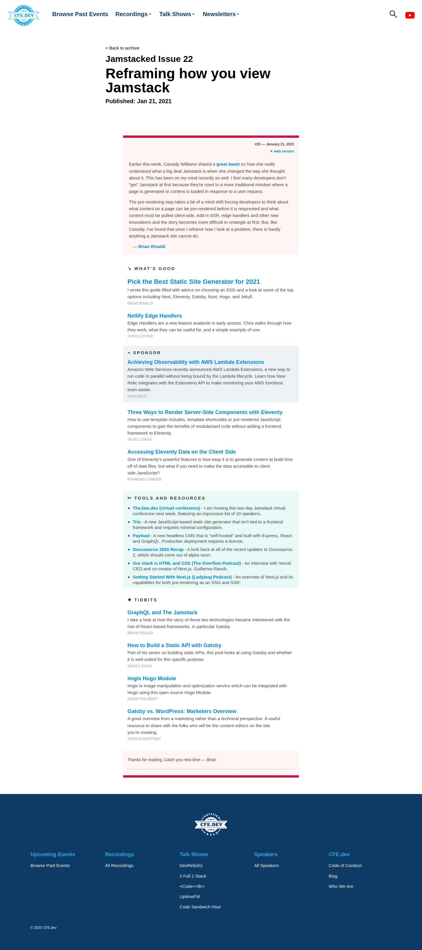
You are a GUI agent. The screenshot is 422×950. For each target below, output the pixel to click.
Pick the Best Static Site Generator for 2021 (193, 281)
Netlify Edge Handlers (154, 316)
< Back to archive (122, 47)
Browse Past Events (80, 14)
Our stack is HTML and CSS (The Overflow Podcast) (187, 563)
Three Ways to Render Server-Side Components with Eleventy (205, 412)
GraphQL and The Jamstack (162, 612)
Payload (141, 535)
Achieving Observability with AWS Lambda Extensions (195, 362)
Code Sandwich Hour (200, 906)
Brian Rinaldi (152, 246)
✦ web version (282, 151)
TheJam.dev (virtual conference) (166, 507)
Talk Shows (177, 14)
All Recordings (119, 865)
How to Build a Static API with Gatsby (174, 645)
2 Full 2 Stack (193, 875)
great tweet (227, 164)
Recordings (133, 14)
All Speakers (266, 865)
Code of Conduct (345, 865)
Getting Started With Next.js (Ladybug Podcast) (182, 576)
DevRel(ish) (191, 865)
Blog (333, 875)
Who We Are (341, 886)
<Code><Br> (192, 886)
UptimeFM (190, 896)
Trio (137, 521)
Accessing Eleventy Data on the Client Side (181, 452)
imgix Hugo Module (151, 678)
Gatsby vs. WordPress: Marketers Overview (181, 711)
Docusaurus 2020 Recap (158, 549)
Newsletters (221, 14)
